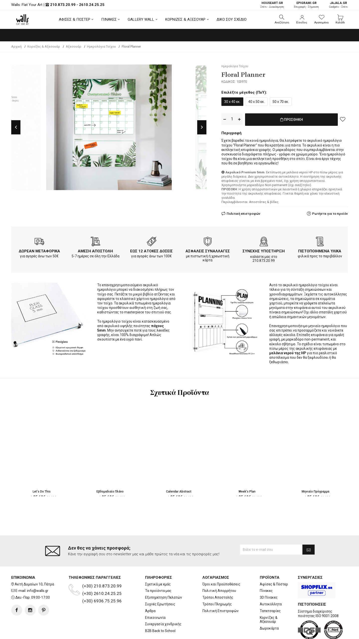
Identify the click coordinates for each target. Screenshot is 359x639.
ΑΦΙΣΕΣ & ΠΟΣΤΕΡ (74, 19)
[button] (282, 19)
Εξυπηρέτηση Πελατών (163, 577)
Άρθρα (150, 591)
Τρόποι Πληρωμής (217, 584)
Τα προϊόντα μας (158, 571)
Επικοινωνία (155, 597)
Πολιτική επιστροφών (243, 212)
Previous (15, 127)
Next (201, 127)
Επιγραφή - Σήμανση (306, 4)
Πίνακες (266, 571)
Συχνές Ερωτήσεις (160, 584)
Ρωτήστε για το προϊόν (330, 212)
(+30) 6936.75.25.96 (102, 580)
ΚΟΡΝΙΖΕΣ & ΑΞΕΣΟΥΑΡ (185, 19)
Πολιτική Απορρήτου (219, 571)
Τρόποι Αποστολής (217, 577)
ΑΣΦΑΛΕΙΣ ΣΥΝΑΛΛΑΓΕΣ (207, 250)
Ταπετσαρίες (270, 591)
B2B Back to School (160, 611)
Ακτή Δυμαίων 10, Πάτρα (34, 564)
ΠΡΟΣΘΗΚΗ (291, 119)
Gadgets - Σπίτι (338, 4)
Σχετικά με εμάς (158, 564)
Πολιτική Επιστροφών (220, 591)
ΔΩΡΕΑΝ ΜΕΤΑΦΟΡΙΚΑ (39, 250)
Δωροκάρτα (269, 608)
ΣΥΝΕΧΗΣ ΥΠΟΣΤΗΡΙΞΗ (264, 250)
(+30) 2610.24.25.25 (102, 573)
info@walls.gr (37, 571)
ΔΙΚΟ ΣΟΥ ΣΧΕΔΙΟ (232, 19)
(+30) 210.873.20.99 (102, 565)
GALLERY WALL (141, 19)
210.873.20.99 (63, 4)
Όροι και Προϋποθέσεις (221, 564)
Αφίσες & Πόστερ (274, 564)
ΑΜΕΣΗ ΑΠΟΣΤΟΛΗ (95, 250)
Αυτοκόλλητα (271, 584)
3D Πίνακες (269, 577)
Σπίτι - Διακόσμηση (272, 4)
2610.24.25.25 (91, 4)
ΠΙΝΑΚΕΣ (109, 19)
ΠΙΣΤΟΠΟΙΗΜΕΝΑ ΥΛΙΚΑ (319, 250)
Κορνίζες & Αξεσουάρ (268, 599)
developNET (221, 632)
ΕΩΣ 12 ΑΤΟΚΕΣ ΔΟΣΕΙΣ (151, 250)
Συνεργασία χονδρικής (163, 604)
